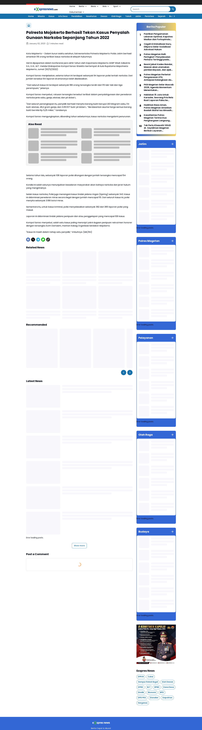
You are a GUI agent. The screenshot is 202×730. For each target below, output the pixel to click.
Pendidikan (76, 16)
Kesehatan (91, 16)
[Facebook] (28, 240)
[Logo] (101, 723)
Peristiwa (149, 16)
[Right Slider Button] (173, 16)
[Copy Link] (48, 240)
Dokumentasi (77, 12)
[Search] (150, 9)
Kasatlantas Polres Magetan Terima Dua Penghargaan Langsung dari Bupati (157, 118)
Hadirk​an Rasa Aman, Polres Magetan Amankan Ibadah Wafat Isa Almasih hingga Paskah (158, 108)
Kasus (51, 16)
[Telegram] (38, 240)
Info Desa (63, 16)
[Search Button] (173, 9)
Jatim (138, 16)
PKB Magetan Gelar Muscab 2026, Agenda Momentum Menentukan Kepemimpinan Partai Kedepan (159, 87)
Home (72, 6)
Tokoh (128, 16)
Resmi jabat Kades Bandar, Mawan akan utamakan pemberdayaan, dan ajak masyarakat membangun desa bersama (158, 67)
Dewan (104, 16)
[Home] (28, 25)
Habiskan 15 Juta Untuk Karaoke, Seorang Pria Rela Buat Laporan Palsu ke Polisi (158, 97)
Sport (117, 6)
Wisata (41, 16)
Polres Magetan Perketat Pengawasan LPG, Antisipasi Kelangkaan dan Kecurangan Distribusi (158, 77)
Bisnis (95, 6)
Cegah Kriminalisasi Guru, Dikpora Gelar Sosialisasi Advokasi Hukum (158, 47)
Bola (106, 6)
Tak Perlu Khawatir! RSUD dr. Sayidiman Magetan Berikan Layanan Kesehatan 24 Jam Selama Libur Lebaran (158, 128)
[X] (33, 240)
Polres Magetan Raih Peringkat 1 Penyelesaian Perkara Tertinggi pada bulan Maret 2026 (157, 57)
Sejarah (161, 16)
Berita (83, 6)
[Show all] (172, 144)
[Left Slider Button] (123, 372)
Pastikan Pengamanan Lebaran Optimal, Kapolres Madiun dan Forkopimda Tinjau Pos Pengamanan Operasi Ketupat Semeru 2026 (158, 37)
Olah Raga (116, 16)
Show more (79, 545)
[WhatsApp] (43, 240)
